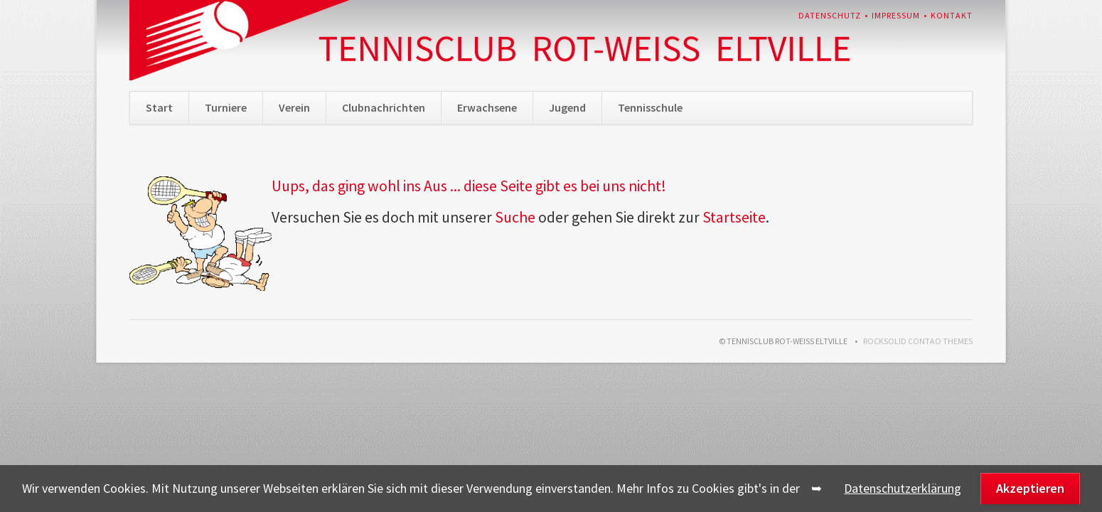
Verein (294, 107)
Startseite (734, 217)
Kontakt (952, 15)
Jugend (567, 107)
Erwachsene (487, 107)
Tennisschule (650, 107)
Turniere (226, 107)
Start (159, 107)
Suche (515, 217)
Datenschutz (829, 15)
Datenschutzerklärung (902, 488)
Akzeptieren (1030, 488)
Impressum (896, 15)
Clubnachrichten (383, 107)
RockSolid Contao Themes (918, 341)
